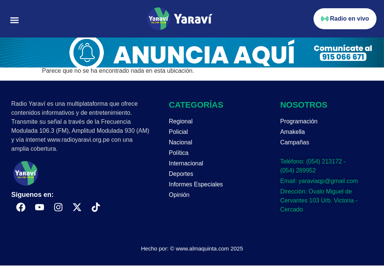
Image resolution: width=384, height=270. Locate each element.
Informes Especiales (196, 184)
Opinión (179, 195)
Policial (178, 132)
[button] (15, 20)
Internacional (186, 163)
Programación (299, 121)
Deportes (181, 174)
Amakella (292, 132)
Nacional (180, 142)
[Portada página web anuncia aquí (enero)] (192, 65)
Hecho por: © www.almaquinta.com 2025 (192, 248)
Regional (180, 121)
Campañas (294, 142)
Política (178, 153)
